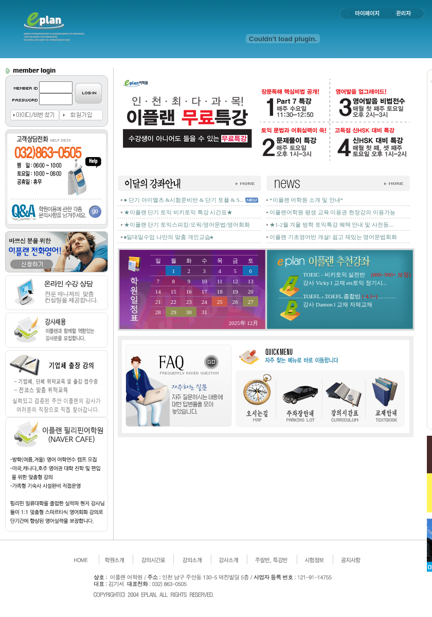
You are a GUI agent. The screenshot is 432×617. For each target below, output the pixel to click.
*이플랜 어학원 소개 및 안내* (306, 200)
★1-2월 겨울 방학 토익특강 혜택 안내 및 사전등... (331, 224)
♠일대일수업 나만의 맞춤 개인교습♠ (168, 237)
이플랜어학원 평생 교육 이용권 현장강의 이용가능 (332, 212)
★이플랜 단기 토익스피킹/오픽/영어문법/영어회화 (187, 224)
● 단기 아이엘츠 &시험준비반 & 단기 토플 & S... (184, 200)
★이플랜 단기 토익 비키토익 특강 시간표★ (178, 212)
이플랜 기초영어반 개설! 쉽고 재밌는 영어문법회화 (333, 237)
